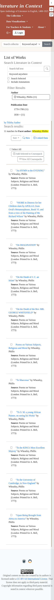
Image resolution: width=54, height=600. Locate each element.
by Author (15, 122)
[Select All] (11, 149)
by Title (7, 122)
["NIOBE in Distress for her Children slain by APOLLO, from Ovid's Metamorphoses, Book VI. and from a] (11, 202)
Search (47, 44)
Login (19, 33)
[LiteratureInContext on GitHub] (24, 561)
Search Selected (16, 78)
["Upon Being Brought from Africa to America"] (11, 515)
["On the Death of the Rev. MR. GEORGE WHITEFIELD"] (11, 309)
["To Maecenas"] (11, 380)
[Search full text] (25, 68)
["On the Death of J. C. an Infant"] (11, 277)
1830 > (19, 114)
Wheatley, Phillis (25, 97)
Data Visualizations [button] (16, 21)
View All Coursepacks (30, 159)
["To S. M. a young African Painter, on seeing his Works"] (11, 412)
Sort (15, 138)
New (26, 138)
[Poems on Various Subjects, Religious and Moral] (11, 344)
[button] (8, 33)
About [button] (41, 27)
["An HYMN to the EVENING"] (11, 170)
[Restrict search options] (31, 44)
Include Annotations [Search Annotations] (18, 82)
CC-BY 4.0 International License (32, 579)
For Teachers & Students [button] (18, 27)
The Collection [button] (13, 16)
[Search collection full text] (11, 44)
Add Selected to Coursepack (27, 154)
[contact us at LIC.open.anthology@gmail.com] (30, 561)
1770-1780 (21, 109)
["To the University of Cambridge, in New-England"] (11, 480)
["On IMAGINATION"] (11, 245)
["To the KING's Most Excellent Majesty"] (11, 447)
